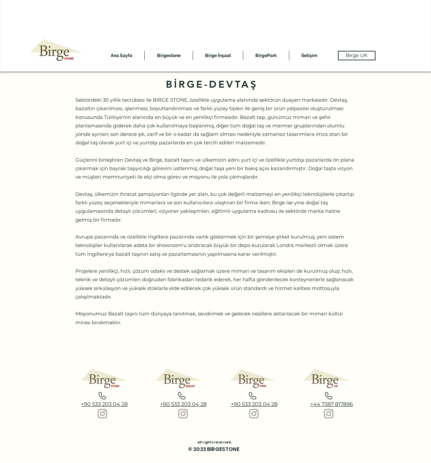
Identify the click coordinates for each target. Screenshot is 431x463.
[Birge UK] (356, 55)
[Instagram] (102, 413)
